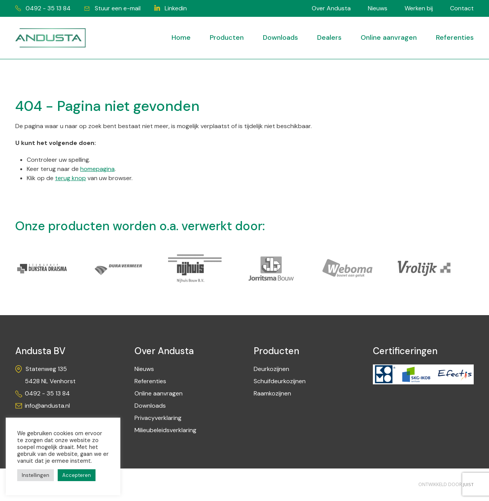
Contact (462, 8)
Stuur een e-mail (119, 8)
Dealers (329, 37)
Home (181, 37)
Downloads (280, 37)
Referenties (455, 37)
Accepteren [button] (76, 475)
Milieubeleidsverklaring (165, 430)
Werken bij (419, 8)
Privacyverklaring (157, 418)
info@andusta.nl (47, 406)
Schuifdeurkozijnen (280, 381)
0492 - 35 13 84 (48, 8)
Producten (227, 37)
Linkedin (178, 8)
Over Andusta (331, 8)
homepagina (97, 170)
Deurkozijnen (271, 369)
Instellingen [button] (35, 475)
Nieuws (377, 8)
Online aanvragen (389, 37)
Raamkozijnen (272, 394)
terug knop (70, 179)
